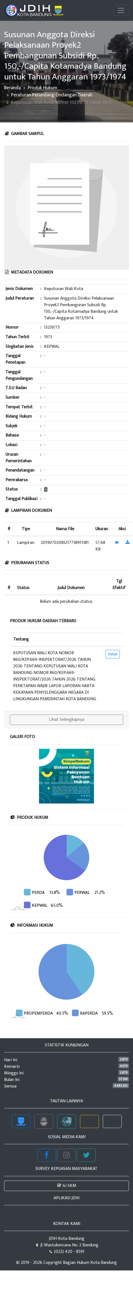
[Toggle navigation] (121, 10)
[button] (18, 776)
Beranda (12, 88)
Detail (112, 654)
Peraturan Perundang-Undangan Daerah (51, 95)
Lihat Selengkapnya (66, 719)
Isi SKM (66, 1185)
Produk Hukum (42, 88)
